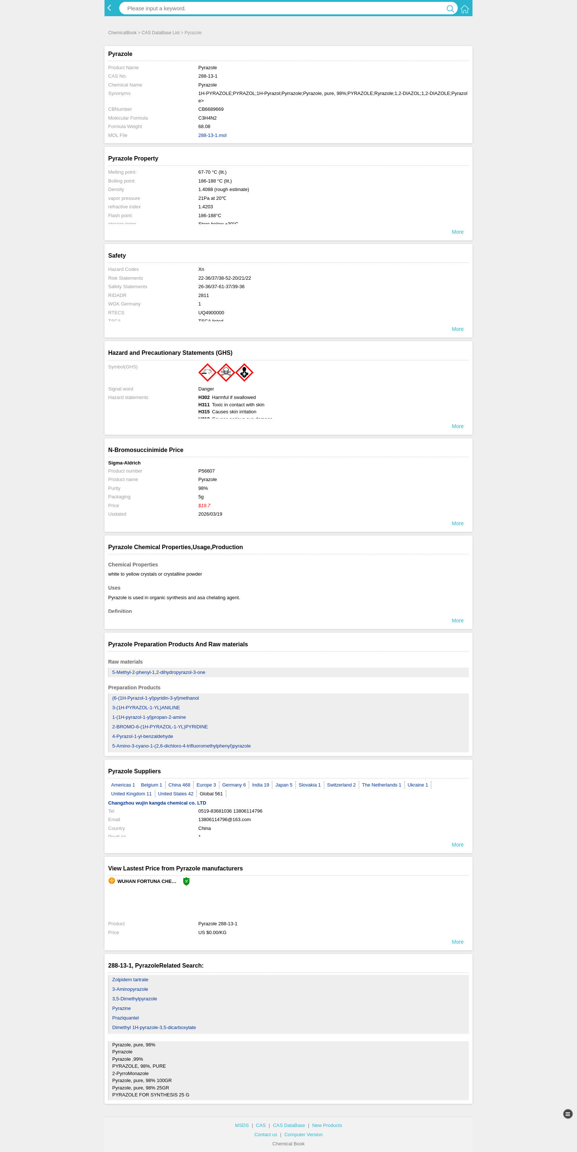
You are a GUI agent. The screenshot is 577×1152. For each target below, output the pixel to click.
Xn (201, 269)
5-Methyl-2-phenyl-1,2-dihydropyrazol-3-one (158, 672)
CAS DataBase (289, 1125)
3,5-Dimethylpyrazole (134, 998)
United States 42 (176, 793)
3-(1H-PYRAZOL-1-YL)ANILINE (146, 707)
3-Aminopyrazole (130, 989)
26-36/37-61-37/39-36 (221, 286)
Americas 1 (123, 785)
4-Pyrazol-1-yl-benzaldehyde (142, 736)
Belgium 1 (151, 785)
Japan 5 (283, 785)
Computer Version (303, 1134)
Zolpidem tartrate (130, 979)
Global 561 (211, 793)
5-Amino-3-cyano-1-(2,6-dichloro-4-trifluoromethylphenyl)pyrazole (181, 746)
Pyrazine (121, 1008)
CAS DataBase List (161, 32)
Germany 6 (234, 785)
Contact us (265, 1134)
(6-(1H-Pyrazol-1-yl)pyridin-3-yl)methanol (155, 698)
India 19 (260, 785)
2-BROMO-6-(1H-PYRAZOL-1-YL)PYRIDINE (160, 726)
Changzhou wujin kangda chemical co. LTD (157, 803)
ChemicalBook (122, 32)
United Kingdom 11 (131, 793)
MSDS (242, 1125)
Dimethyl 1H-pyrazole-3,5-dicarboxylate (154, 1027)
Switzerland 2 (341, 785)
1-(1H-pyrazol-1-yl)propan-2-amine (149, 717)
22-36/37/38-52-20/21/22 (224, 278)
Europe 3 (206, 785)
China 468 (179, 785)
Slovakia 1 (310, 785)
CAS (261, 1125)
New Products (327, 1125)
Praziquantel (125, 1018)
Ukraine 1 (418, 785)
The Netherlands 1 (381, 785)
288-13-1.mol (212, 135)
